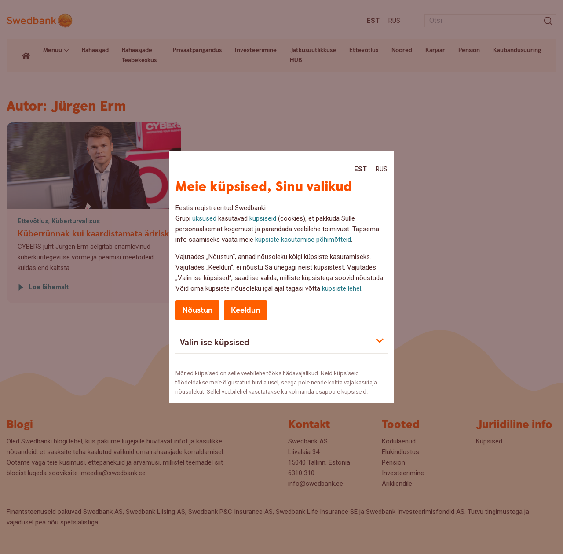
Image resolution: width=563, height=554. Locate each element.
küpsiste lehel (341, 288)
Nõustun (197, 310)
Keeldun (245, 310)
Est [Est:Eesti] (360, 169)
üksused (204, 218)
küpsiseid (262, 218)
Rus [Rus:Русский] (382, 169)
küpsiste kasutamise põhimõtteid (303, 240)
